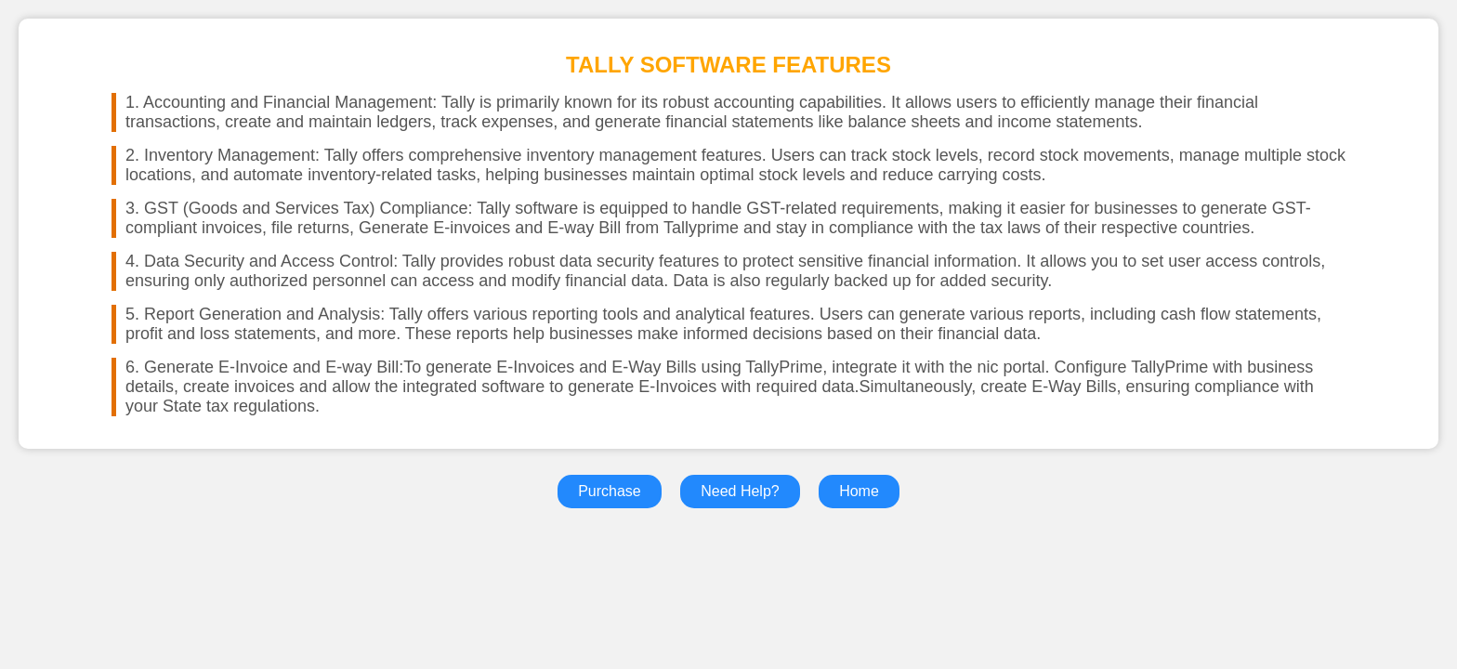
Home (859, 491)
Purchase (609, 491)
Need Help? (740, 491)
